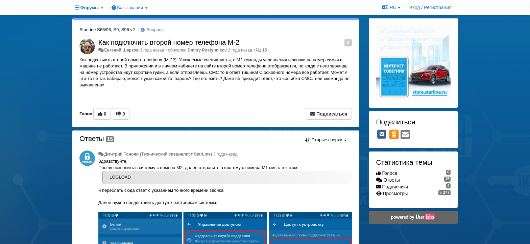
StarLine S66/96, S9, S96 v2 (107, 29)
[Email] (405, 135)
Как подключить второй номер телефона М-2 (168, 42)
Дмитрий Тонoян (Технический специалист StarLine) (158, 154)
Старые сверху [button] (326, 139)
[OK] (394, 134)
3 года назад (225, 154)
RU (391, 7)
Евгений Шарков (121, 50)
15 (264, 50)
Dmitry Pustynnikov (207, 50)
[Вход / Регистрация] (430, 7)
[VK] (382, 134)
